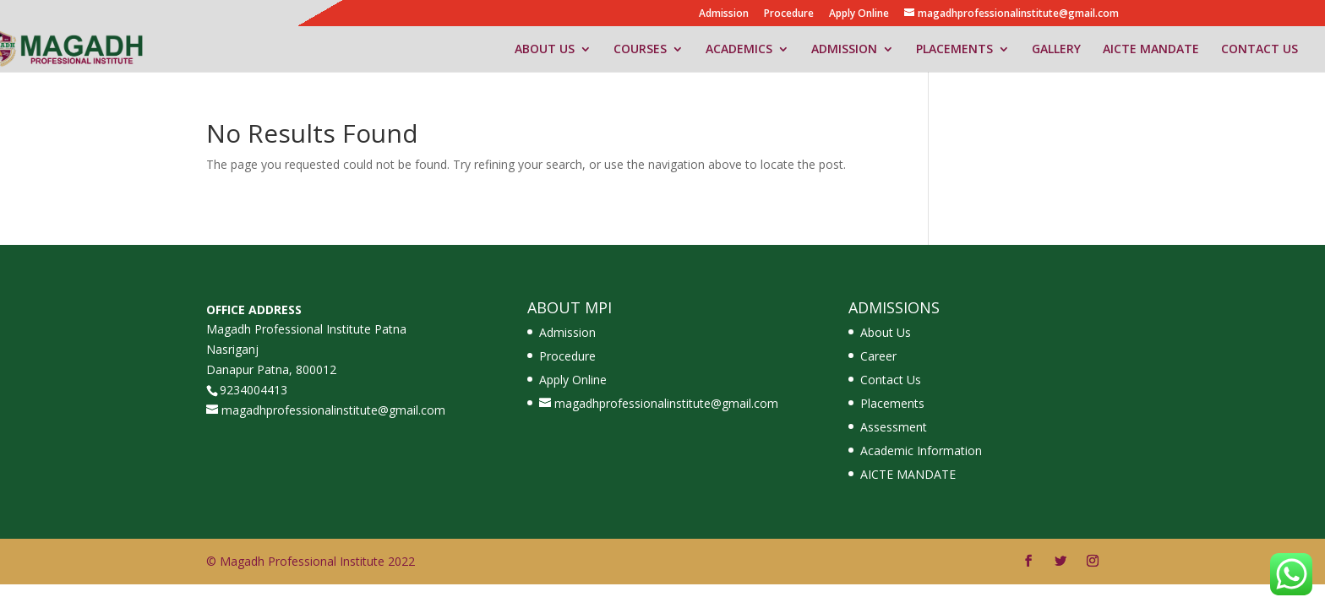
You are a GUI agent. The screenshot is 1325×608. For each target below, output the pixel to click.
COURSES (640, 50)
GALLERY (1056, 50)
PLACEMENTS (954, 50)
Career (878, 356)
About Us (885, 332)
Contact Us (890, 380)
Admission (724, 14)
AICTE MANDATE (1151, 50)
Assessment (893, 427)
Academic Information (921, 450)
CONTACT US (1259, 50)
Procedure (789, 14)
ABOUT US (545, 50)
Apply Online (859, 14)
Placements (892, 403)
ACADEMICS (739, 50)
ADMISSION (844, 50)
